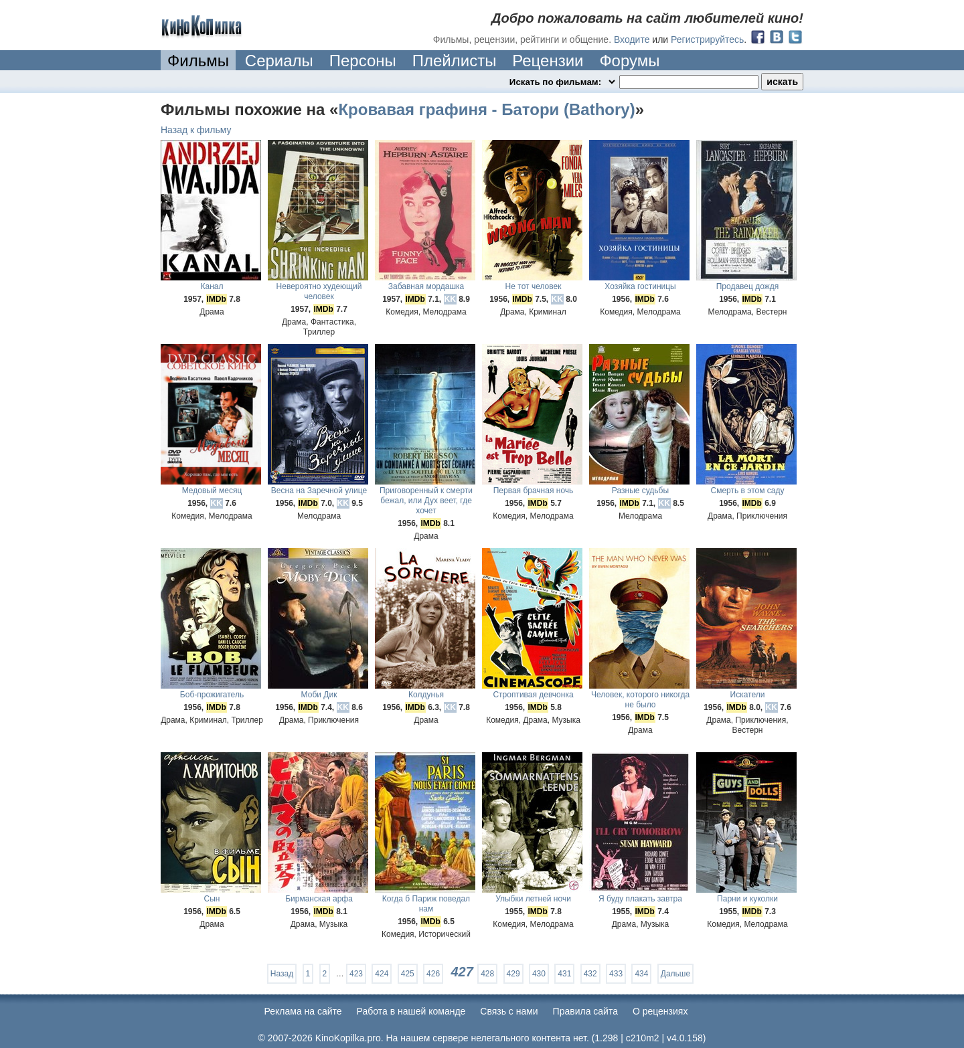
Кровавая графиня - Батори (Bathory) (486, 109)
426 (433, 973)
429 (513, 973)
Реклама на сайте (303, 1011)
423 (356, 973)
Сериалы (279, 61)
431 (564, 973)
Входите (632, 39)
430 (539, 973)
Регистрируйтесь (707, 39)
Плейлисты (454, 61)
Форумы (629, 61)
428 (487, 973)
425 (407, 973)
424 (381, 973)
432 (590, 973)
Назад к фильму (196, 129)
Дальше (675, 973)
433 (616, 973)
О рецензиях (660, 1011)
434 (641, 973)
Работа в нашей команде (411, 1011)
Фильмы (198, 61)
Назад (281, 973)
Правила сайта (585, 1011)
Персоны (362, 61)
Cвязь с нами (509, 1011)
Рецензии (547, 61)
